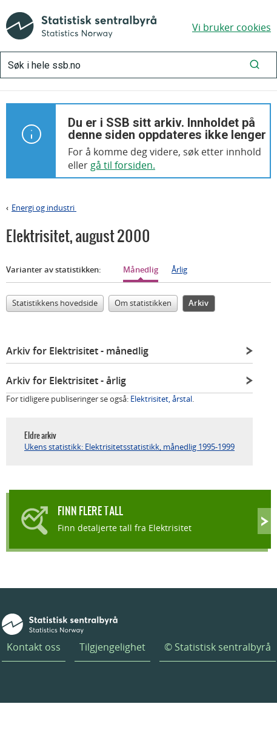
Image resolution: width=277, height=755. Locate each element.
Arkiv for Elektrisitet (77, 350)
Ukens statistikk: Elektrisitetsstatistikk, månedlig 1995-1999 (129, 446)
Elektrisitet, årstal (161, 398)
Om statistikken (143, 302)
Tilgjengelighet (112, 647)
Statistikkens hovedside (55, 302)
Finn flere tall (90, 510)
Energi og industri (44, 207)
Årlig (179, 269)
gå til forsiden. (122, 165)
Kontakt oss (34, 647)
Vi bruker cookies (231, 27)
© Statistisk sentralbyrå (217, 647)
